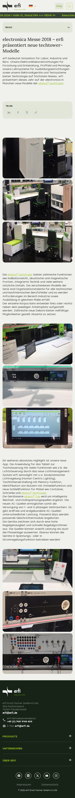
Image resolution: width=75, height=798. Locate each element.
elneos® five (32, 496)
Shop (59, 6)
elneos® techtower (50, 83)
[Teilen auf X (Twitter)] (27, 112)
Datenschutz (49, 784)
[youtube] (47, 775)
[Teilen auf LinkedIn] (9, 112)
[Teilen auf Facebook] (18, 112)
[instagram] (56, 775)
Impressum (24, 784)
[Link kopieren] (36, 112)
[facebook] (19, 775)
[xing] (37, 775)
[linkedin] (28, 775)
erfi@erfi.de (10, 712)
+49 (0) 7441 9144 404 (19, 721)
